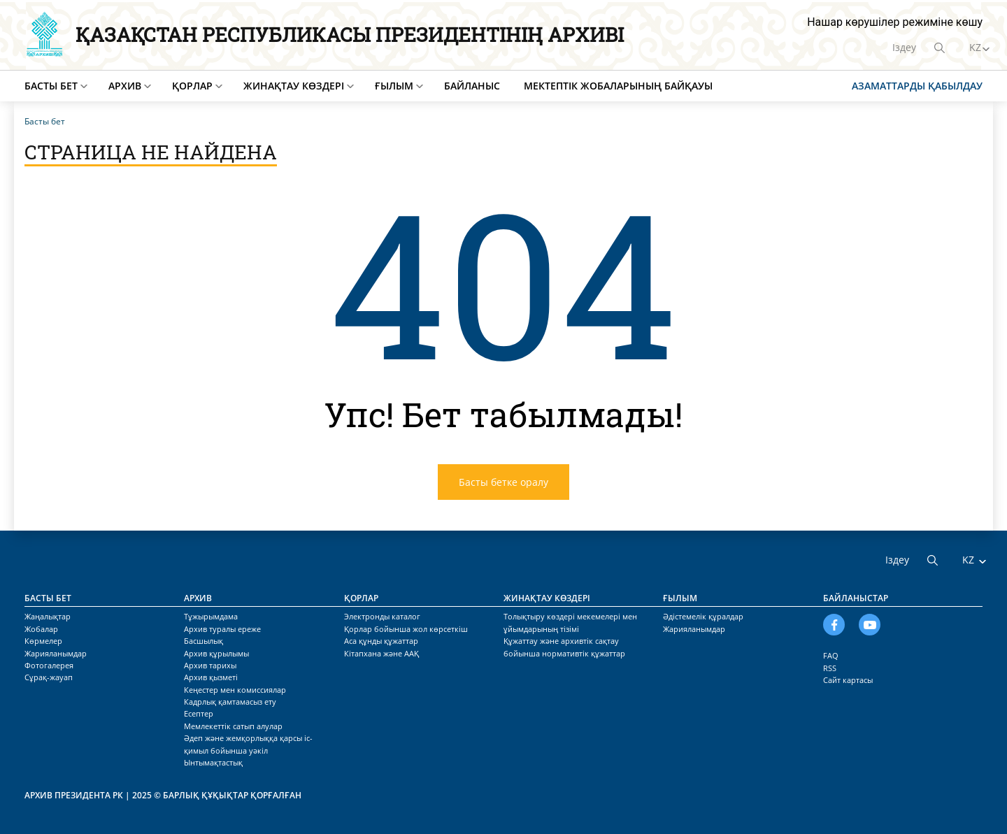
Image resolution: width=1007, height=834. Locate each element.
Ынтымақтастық (213, 762)
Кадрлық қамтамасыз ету (230, 701)
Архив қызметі (211, 677)
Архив (124, 85)
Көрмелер (43, 640)
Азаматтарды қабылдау (917, 85)
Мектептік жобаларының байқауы (618, 85)
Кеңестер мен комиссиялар (235, 689)
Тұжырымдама (211, 616)
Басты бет (51, 85)
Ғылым (394, 85)
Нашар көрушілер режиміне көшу (895, 22)
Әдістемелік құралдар (703, 616)
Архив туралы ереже (222, 629)
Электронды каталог (382, 616)
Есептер (198, 713)
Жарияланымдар (55, 653)
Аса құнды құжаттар (381, 640)
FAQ (830, 655)
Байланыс (472, 85)
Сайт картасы (848, 680)
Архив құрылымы (216, 653)
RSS (829, 668)
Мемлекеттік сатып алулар (233, 726)
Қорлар (192, 85)
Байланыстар (855, 598)
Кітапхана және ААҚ (381, 653)
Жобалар (41, 629)
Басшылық (203, 640)
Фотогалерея (48, 665)
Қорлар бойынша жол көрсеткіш (406, 629)
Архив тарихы (210, 665)
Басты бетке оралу (503, 482)
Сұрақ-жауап (48, 677)
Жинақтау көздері (293, 85)
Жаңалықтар (47, 616)
